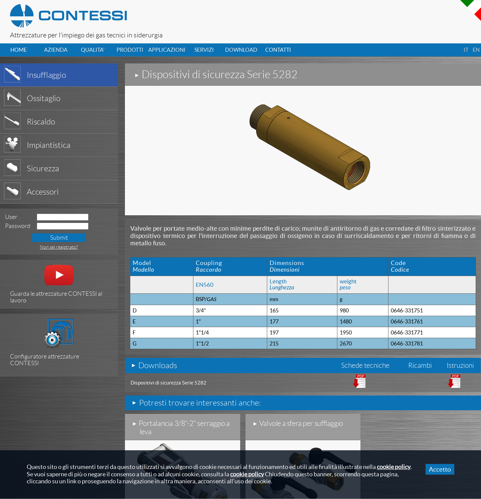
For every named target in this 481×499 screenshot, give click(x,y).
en (476, 50)
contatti (278, 50)
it (466, 50)
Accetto (440, 469)
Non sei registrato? (59, 247)
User (11, 217)
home (18, 50)
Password (17, 226)
